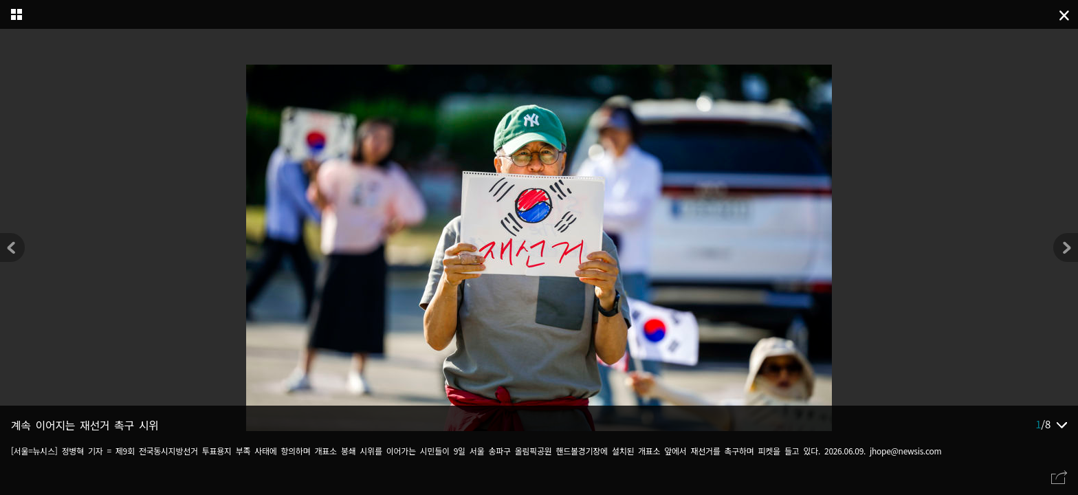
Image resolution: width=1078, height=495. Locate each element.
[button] (1065, 247)
